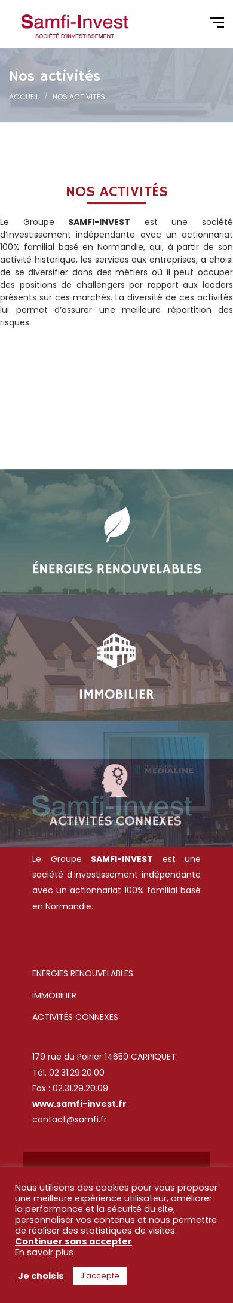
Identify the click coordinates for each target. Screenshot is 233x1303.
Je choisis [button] (41, 1276)
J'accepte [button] (99, 1275)
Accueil (24, 97)
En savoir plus (44, 1252)
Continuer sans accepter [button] (73, 1241)
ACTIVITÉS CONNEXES (75, 1017)
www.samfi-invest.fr (79, 1104)
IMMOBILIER (54, 995)
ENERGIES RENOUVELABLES (84, 973)
